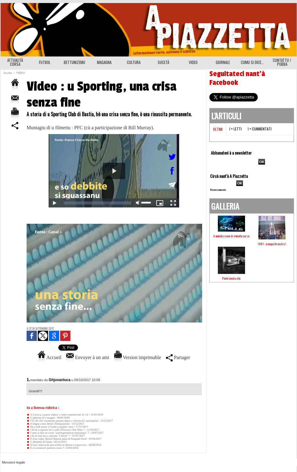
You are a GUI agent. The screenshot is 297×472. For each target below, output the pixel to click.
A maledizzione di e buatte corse (231, 236)
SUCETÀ (163, 62)
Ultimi (218, 129)
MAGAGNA (104, 62)
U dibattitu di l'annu (39, 441)
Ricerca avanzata (218, 190)
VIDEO (193, 62)
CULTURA (133, 62)
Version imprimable (137, 357)
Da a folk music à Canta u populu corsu (50, 426)
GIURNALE (223, 62)
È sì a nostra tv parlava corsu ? (45, 447)
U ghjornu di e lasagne (41, 417)
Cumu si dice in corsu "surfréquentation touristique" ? (58, 432)
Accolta (8, 72)
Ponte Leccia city (231, 278)
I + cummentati (260, 128)
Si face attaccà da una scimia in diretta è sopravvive (56, 444)
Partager (178, 357)
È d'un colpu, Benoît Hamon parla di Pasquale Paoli (57, 438)
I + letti (235, 128)
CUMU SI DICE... (252, 62)
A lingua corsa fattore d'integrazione (48, 423)
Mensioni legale (13, 462)
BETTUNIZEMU (74, 62)
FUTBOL (44, 62)
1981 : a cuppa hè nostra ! (272, 244)
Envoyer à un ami (87, 357)
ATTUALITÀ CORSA (15, 62)
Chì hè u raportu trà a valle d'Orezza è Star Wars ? (56, 429)
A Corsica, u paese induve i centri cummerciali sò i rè (57, 414)
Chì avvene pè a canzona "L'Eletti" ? (48, 435)
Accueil (49, 357)
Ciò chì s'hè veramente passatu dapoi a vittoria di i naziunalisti (62, 420)
